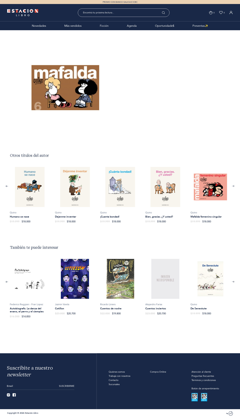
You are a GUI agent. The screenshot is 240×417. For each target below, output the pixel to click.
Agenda (132, 26)
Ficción (104, 26)
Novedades (39, 26)
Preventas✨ (200, 26)
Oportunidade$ (164, 26)
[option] (29, 192)
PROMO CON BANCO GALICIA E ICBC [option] (120, 2)
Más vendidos (73, 26)
